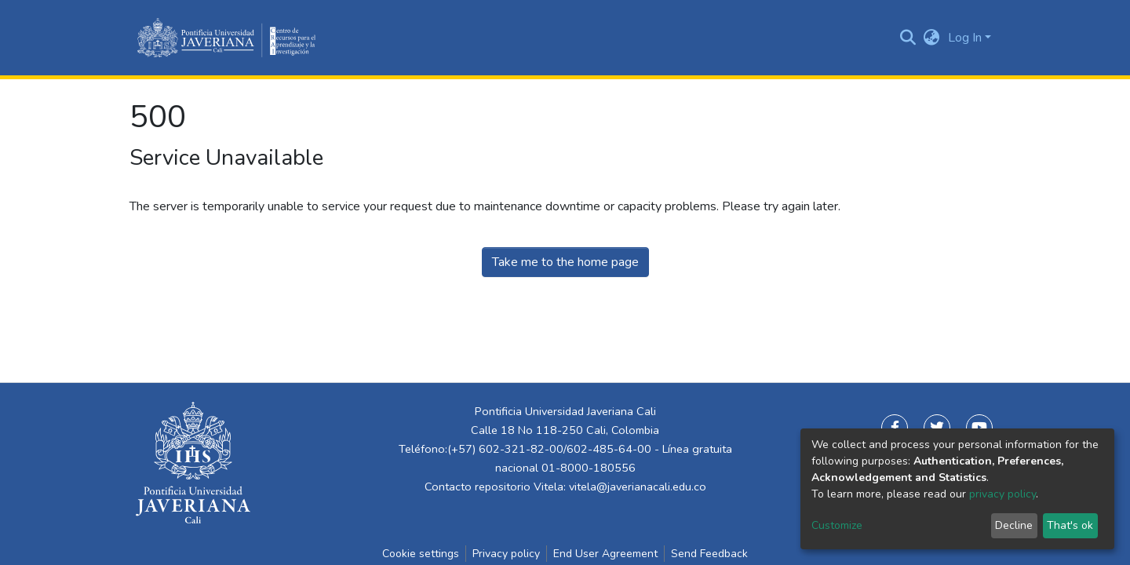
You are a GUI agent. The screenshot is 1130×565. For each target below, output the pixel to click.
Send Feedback (709, 553)
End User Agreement (605, 553)
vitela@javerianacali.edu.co (637, 486)
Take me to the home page (565, 262)
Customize (836, 525)
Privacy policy (506, 553)
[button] (932, 37)
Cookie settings (420, 553)
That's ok (1070, 525)
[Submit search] (908, 37)
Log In (965, 37)
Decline (1014, 525)
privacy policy (1002, 494)
